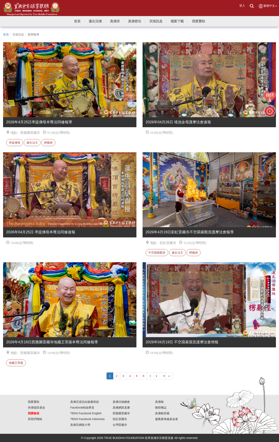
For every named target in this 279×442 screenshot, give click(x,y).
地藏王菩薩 (16, 362)
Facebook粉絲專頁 (82, 407)
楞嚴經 (48, 142)
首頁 (6, 34)
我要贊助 (33, 401)
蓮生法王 (32, 142)
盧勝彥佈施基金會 (166, 419)
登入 (242, 5)
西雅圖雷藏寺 (121, 413)
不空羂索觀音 (157, 252)
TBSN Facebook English (86, 413)
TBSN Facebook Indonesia (87, 419)
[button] (95, 21)
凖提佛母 (14, 142)
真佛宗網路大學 (80, 424)
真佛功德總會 (121, 401)
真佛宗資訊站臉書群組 (84, 401)
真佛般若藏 (162, 413)
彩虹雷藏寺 (120, 419)
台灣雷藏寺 (120, 424)
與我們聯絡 (35, 419)
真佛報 (159, 401)
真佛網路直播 (121, 407)
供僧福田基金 (36, 407)
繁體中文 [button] (267, 6)
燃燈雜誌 (161, 407)
